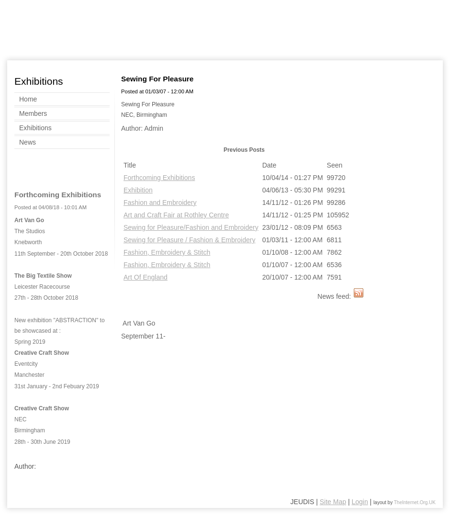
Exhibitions (35, 128)
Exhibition (138, 190)
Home (28, 99)
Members (33, 113)
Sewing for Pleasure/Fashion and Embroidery (191, 227)
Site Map (333, 502)
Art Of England (146, 277)
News (27, 142)
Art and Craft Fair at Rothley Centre (176, 215)
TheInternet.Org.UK (415, 502)
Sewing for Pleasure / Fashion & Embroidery (189, 240)
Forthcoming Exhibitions (159, 177)
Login (359, 502)
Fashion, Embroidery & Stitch (167, 252)
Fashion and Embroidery (160, 202)
